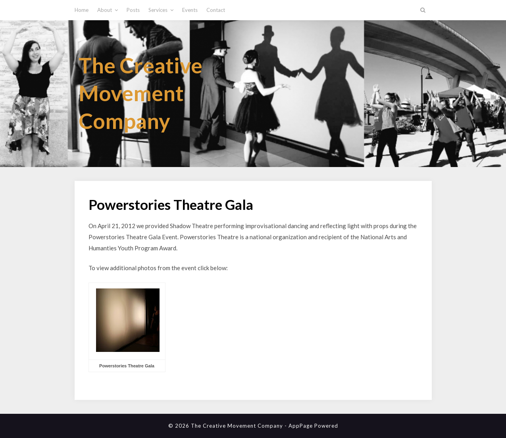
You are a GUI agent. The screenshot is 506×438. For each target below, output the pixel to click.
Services (157, 10)
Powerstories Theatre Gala (126, 365)
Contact (215, 10)
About (104, 10)
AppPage (301, 426)
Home (82, 10)
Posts (133, 10)
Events (190, 10)
